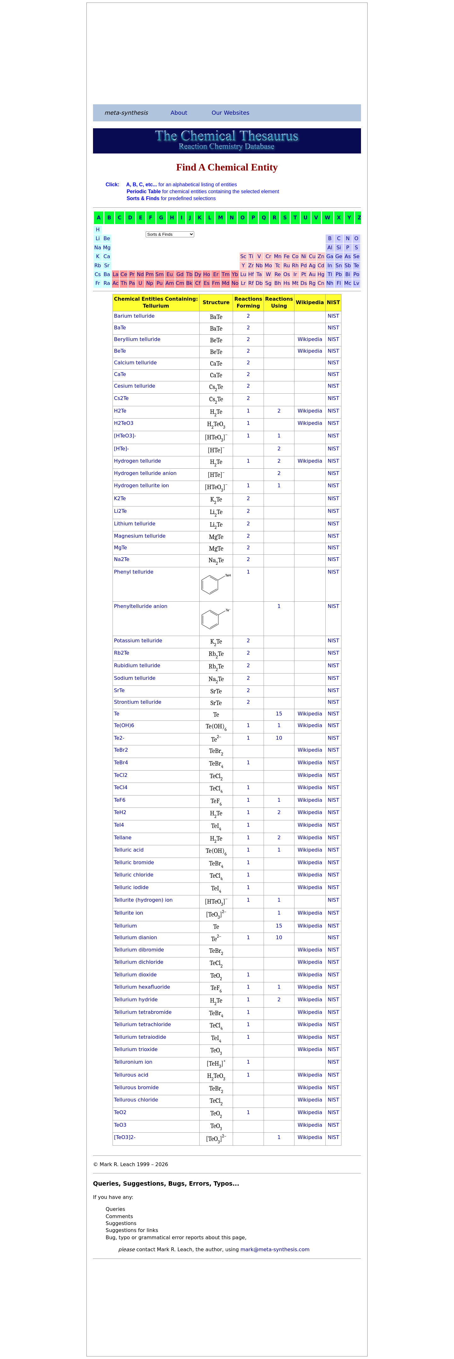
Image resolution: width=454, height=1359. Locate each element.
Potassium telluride (138, 641)
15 (279, 714)
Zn (321, 256)
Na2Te (122, 559)
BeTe (120, 351)
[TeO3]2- (125, 1137)
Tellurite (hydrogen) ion (143, 900)
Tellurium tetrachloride (142, 1024)
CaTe (120, 374)
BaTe (120, 328)
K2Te (120, 498)
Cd (320, 266)
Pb (339, 274)
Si (338, 248)
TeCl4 (121, 787)
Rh (295, 266)
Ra (106, 283)
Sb (348, 266)
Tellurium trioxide (136, 1049)
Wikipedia (310, 339)
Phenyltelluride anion (140, 606)
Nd (140, 274)
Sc (243, 256)
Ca (106, 256)
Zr (251, 266)
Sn (338, 266)
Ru (286, 266)
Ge (338, 256)
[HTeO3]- (125, 436)
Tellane (123, 838)
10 (279, 738)
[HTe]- (121, 449)
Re (278, 274)
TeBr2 (121, 750)
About (179, 112)
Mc (348, 283)
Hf (251, 274)
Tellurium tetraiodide (140, 1037)
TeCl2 (121, 775)
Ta (259, 274)
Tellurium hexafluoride (142, 987)
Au (312, 274)
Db (259, 283)
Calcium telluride (135, 363)
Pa (132, 283)
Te (356, 266)
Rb (97, 266)
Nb (259, 266)
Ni (303, 256)
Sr (106, 266)
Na (97, 248)
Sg (268, 283)
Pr (132, 274)
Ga (329, 256)
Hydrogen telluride (137, 461)
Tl (330, 274)
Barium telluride (134, 316)
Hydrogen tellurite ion (141, 486)
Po (356, 274)
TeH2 (120, 812)
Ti (251, 256)
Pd (303, 266)
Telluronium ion (133, 1062)
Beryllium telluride (137, 339)
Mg (107, 248)
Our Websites (230, 112)
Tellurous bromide (136, 1087)
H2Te (120, 411)
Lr (243, 283)
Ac (116, 283)
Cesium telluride (134, 386)
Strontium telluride (137, 702)
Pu (159, 283)
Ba (106, 274)
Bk (189, 283)
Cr (268, 256)
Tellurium (125, 926)
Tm (226, 274)
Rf (251, 283)
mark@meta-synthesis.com (275, 1249)
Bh (277, 283)
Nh (329, 283)
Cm (180, 283)
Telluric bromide (134, 862)
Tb (189, 274)
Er (215, 274)
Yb (235, 274)
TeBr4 (121, 763)
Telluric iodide (131, 887)
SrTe (119, 690)
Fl (339, 283)
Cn (320, 283)
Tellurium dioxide (135, 975)
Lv (356, 283)
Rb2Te (121, 653)
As (348, 256)
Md (226, 283)
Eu (169, 274)
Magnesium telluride (140, 536)
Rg (312, 283)
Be (106, 238)
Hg (320, 274)
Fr (98, 283)
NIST (333, 316)
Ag (312, 266)
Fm (216, 283)
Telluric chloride (134, 875)
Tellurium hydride (136, 1000)
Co (295, 256)
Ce (123, 274)
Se (356, 256)
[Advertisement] (227, 53)
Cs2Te (121, 398)
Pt (303, 274)
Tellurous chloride (136, 1100)
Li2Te (120, 511)
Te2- (119, 738)
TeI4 (119, 825)
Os (286, 274)
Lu (243, 274)
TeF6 (119, 800)
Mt (295, 283)
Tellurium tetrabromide (143, 1012)
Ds (303, 283)
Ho (206, 274)
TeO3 (120, 1125)
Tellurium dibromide (139, 950)
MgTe (120, 548)
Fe (286, 256)
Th (124, 283)
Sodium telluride (135, 678)
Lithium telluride (134, 524)
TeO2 (120, 1112)
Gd (180, 274)
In (330, 266)
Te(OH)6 (124, 725)
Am (170, 283)
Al (330, 248)
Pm (150, 274)
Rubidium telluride (137, 665)
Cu (312, 256)
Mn (278, 256)
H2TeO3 (124, 423)
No (234, 283)
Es (206, 283)
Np (149, 283)
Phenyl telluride (134, 572)
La (116, 274)
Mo (268, 266)
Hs (286, 283)
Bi (347, 274)
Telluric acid (129, 850)
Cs (98, 274)
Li (98, 238)
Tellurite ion (128, 913)
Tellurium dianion (135, 937)
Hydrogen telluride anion (145, 473)
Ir (295, 274)
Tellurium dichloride (139, 962)
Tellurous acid (131, 1075)
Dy (198, 274)
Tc (277, 266)
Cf (198, 283)
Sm (159, 274)
